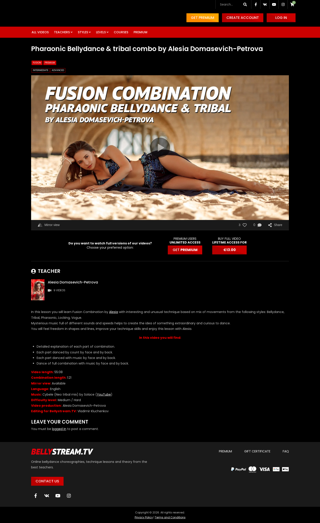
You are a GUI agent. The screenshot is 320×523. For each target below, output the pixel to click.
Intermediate (40, 70)
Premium (140, 32)
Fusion (37, 62)
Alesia (113, 312)
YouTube (104, 394)
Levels (101, 32)
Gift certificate (257, 451)
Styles (83, 32)
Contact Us (47, 481)
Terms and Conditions (170, 517)
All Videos (40, 32)
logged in (59, 429)
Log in (281, 17)
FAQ (286, 451)
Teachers (62, 32)
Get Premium (202, 17)
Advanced (58, 70)
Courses (121, 32)
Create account (242, 17)
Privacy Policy (144, 517)
